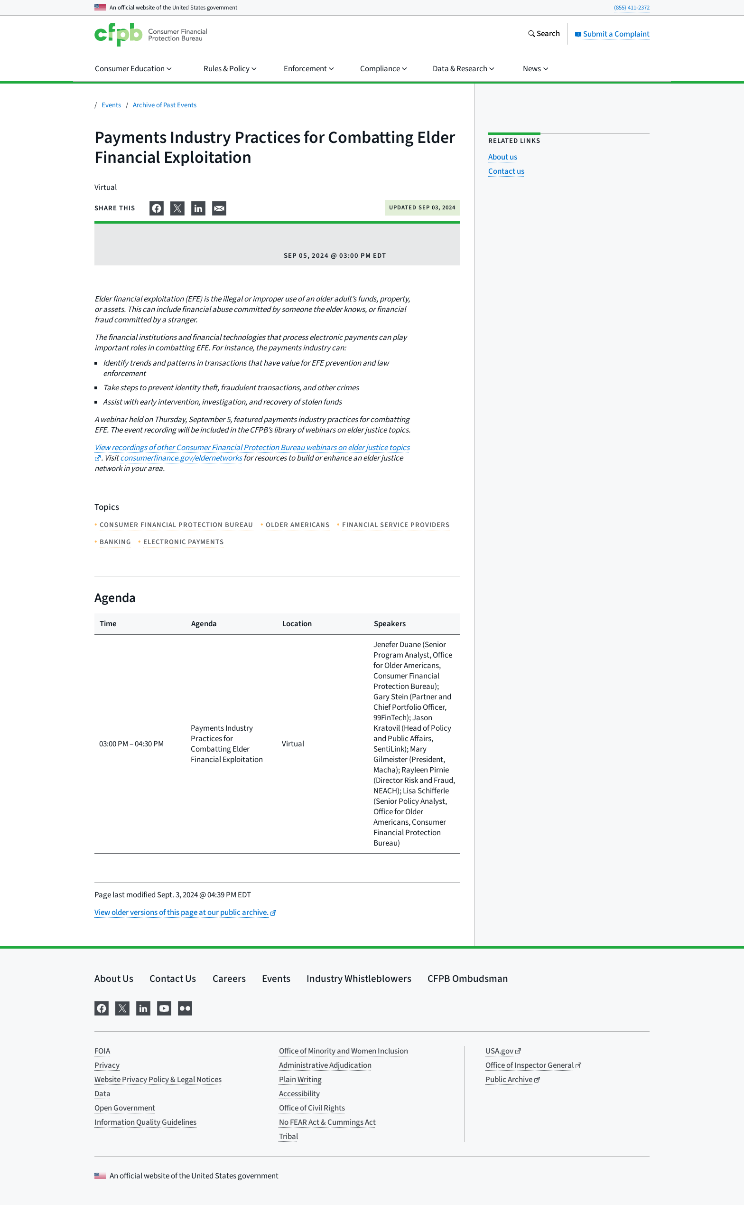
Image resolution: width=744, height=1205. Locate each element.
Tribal (288, 1136)
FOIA (102, 1051)
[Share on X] (177, 207)
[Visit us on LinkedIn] (143, 1007)
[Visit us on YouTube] (164, 1007)
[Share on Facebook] (156, 207)
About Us (113, 978)
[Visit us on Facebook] (101, 1007)
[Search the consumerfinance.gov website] (544, 35)
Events (111, 105)
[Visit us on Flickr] (185, 1007)
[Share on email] (219, 207)
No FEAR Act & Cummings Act (327, 1122)
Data (102, 1094)
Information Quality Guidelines (145, 1122)
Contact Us (172, 978)
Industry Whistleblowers (359, 978)
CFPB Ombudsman (468, 978)
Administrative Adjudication (325, 1065)
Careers (229, 978)
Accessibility (299, 1094)
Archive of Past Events (164, 105)
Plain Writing (300, 1079)
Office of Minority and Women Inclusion (343, 1051)
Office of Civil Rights (312, 1108)
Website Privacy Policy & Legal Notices (158, 1079)
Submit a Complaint (612, 34)
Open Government (124, 1108)
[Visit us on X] (122, 1007)
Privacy (107, 1065)
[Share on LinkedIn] (198, 207)
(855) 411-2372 (632, 7)
